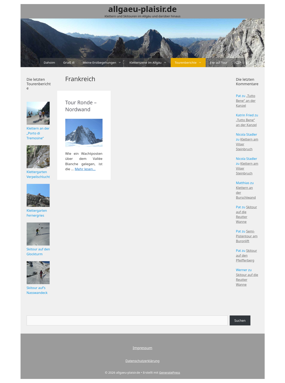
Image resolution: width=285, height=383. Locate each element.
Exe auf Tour (218, 62)
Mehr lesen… (85, 169)
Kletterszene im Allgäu (149, 62)
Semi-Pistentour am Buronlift (247, 236)
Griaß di (69, 62)
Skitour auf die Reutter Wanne (247, 280)
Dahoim (49, 62)
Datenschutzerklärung (142, 361)
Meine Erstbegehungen (104, 62)
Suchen (240, 320)
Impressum (142, 347)
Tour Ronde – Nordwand (81, 106)
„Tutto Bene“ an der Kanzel (246, 101)
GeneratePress (169, 372)
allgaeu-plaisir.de (142, 8)
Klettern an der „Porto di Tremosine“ (38, 133)
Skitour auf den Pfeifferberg (246, 255)
